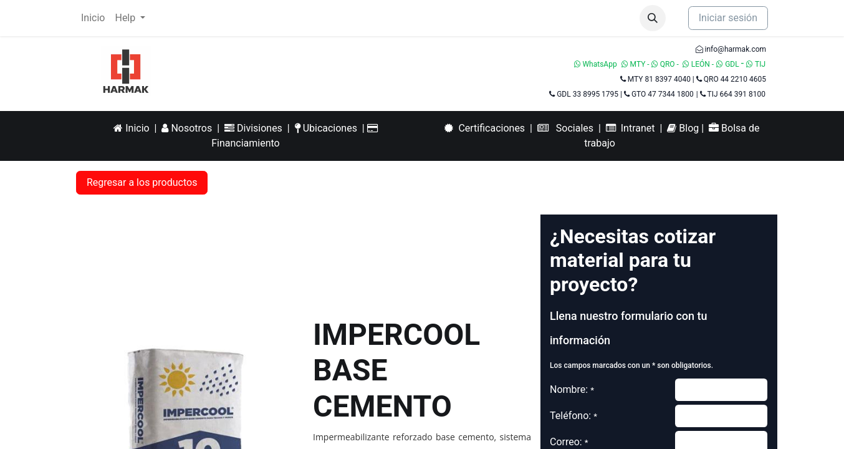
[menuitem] (93, 18)
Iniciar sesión (728, 18)
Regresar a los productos (142, 182)
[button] (653, 18)
